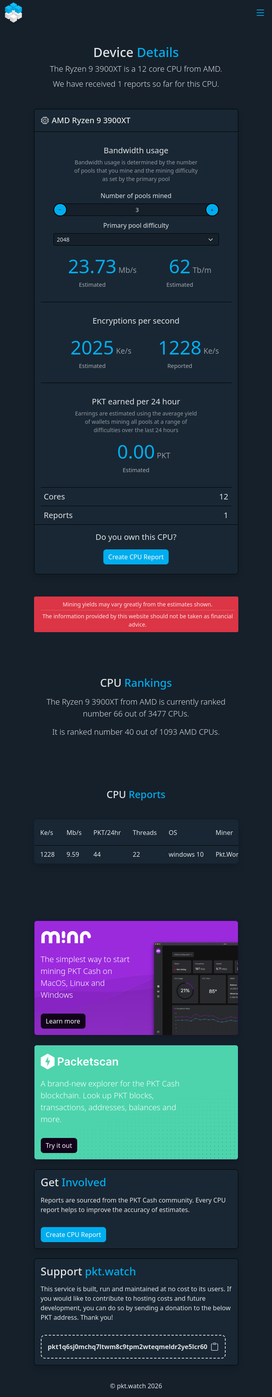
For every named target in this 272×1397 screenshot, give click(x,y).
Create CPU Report (136, 557)
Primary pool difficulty (136, 225)
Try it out (59, 1145)
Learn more (63, 1021)
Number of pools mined (136, 195)
